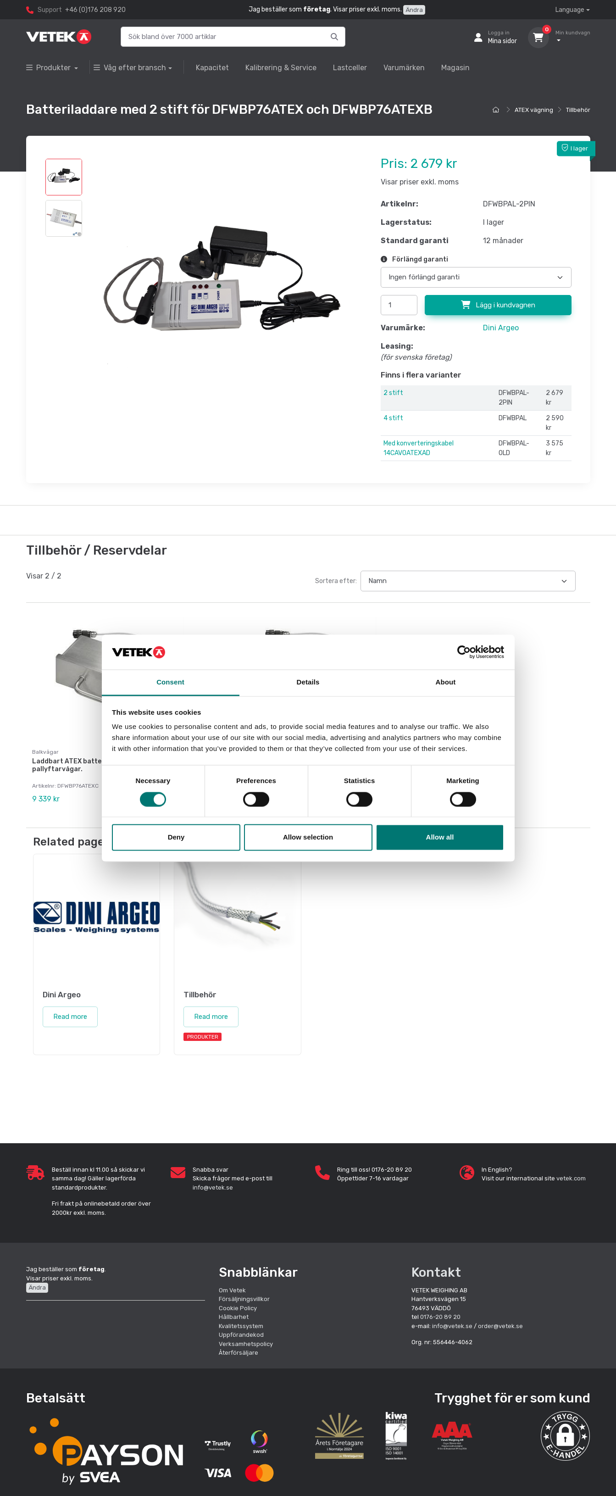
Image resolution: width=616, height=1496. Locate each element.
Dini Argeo (501, 327)
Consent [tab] (170, 682)
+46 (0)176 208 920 (95, 10)
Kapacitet (212, 67)
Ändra (414, 9)
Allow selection (308, 837)
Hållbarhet (234, 1316)
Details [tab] (308, 682)
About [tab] (446, 682)
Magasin (455, 67)
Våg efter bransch (130, 67)
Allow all (440, 837)
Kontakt (436, 1271)
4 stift (393, 418)
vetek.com (571, 1177)
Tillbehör (578, 109)
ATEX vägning (534, 109)
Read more (70, 1016)
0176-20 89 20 (440, 1316)
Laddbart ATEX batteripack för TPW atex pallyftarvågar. (99, 765)
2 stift (393, 393)
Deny (176, 837)
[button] (565, 1435)
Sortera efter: (336, 581)
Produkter (49, 67)
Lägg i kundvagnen (498, 305)
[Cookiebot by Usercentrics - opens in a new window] (464, 652)
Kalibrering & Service (280, 67)
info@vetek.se (213, 1186)
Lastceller (350, 67)
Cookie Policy (238, 1307)
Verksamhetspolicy (246, 1343)
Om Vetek (232, 1289)
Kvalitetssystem (241, 1325)
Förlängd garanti (414, 259)
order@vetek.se (500, 1325)
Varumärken (404, 67)
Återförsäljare (238, 1352)
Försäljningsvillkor (244, 1298)
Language (569, 10)
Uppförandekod (241, 1334)
